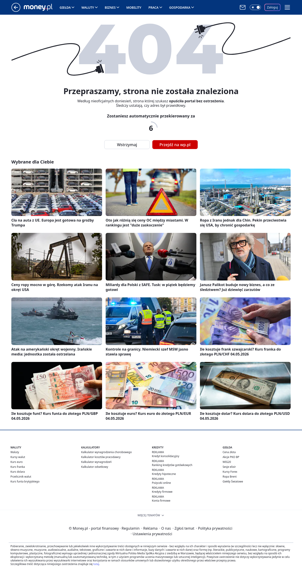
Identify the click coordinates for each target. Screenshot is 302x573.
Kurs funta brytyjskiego (24, 481)
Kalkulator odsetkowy (94, 467)
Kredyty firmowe (162, 492)
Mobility (133, 7)
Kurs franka (17, 467)
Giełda (65, 7)
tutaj (96, 564)
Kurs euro (16, 462)
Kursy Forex (230, 472)
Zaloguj (272, 7)
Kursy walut (17, 457)
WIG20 (227, 462)
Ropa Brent (230, 476)
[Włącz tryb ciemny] (255, 7)
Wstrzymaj (127, 144)
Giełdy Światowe (233, 481)
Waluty (87, 7)
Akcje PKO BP (231, 457)
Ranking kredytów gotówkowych (172, 465)
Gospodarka (179, 7)
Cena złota (229, 452)
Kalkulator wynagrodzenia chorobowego (106, 452)
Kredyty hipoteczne (164, 474)
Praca (154, 7)
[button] (287, 7)
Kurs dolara (17, 472)
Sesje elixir (229, 467)
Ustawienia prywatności (151, 533)
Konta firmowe (161, 500)
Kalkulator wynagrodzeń (96, 462)
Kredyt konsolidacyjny (165, 456)
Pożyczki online (161, 483)
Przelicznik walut (20, 476)
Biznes (110, 7)
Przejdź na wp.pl (175, 144)
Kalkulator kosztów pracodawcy (101, 457)
